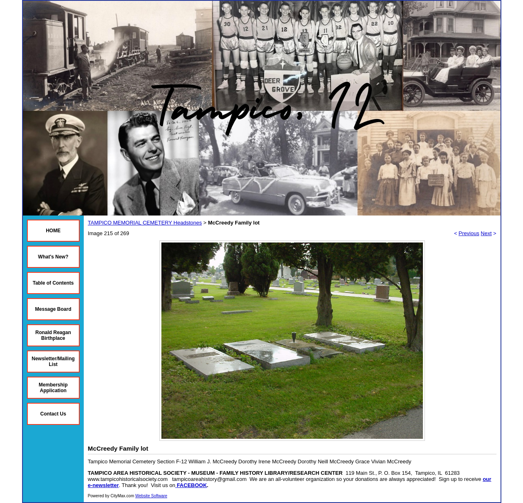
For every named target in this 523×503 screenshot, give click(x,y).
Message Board (53, 309)
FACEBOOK (192, 485)
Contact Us (53, 414)
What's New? (53, 257)
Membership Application (53, 387)
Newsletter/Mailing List (53, 361)
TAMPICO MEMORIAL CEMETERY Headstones (145, 223)
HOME (53, 231)
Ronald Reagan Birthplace (53, 335)
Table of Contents (53, 283)
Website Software (151, 496)
